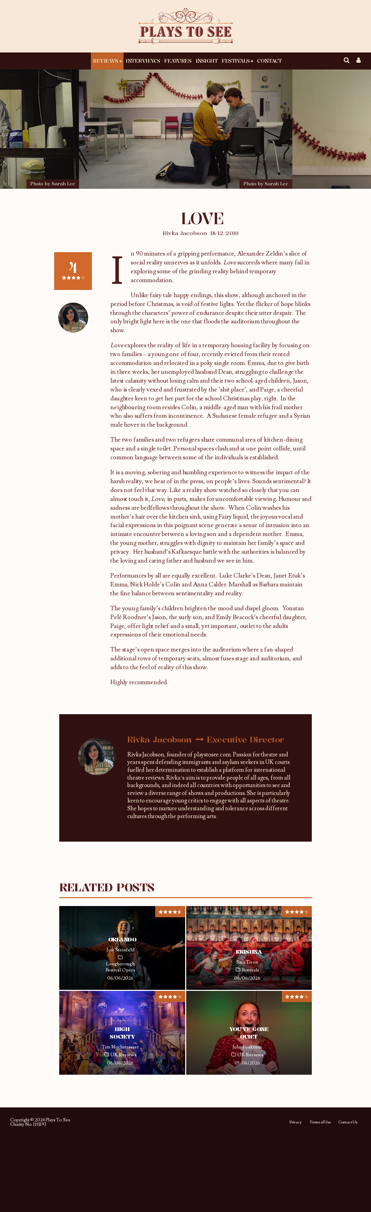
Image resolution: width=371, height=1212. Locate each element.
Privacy (295, 1122)
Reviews (105, 60)
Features (177, 60)
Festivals (236, 60)
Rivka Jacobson (185, 233)
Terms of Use (320, 1122)
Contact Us (347, 1122)
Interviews (143, 60)
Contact (269, 60)
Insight (207, 60)
